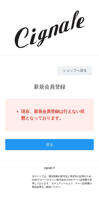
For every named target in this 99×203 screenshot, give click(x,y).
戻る (49, 144)
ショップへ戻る (75, 70)
